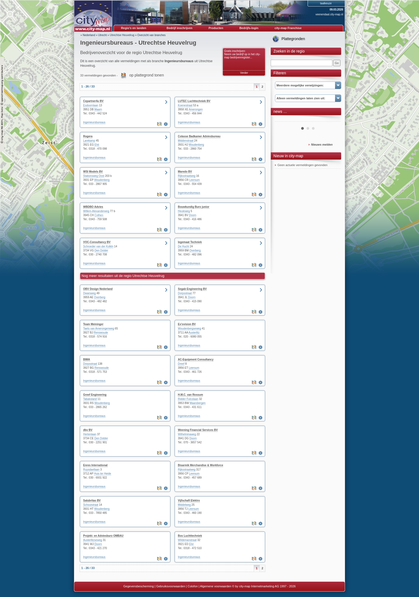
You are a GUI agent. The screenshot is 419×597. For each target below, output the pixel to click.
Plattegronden (293, 39)
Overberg (195, 250)
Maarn (98, 109)
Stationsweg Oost (93, 175)
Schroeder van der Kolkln (98, 246)
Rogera (87, 136)
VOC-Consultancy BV (97, 242)
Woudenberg (196, 144)
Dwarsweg (89, 293)
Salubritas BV (92, 500)
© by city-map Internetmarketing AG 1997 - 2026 (264, 586)
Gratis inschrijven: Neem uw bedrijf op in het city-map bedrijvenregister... (242, 54)
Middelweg (184, 504)
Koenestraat (185, 105)
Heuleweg (184, 211)
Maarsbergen (198, 403)
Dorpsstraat (185, 293)
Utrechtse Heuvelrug (122, 35)
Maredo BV (185, 171)
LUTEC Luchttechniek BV (194, 101)
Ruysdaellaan (91, 469)
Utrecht (102, 35)
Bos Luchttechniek (190, 535)
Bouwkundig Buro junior (193, 206)
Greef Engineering (95, 394)
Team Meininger (93, 324)
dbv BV (87, 430)
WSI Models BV (93, 171)
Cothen (98, 215)
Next (333, 119)
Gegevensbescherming (138, 586)
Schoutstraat (90, 504)
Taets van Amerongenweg (98, 328)
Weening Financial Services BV (198, 430)
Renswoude (101, 332)
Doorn (192, 215)
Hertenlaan (89, 434)
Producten (216, 28)
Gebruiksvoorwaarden (170, 586)
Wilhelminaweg (187, 434)
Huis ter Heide (102, 473)
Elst (96, 144)
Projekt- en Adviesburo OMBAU (103, 535)
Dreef (181, 363)
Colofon (193, 586)
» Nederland (87, 35)
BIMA (86, 359)
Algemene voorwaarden (215, 586)
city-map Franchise (287, 28)
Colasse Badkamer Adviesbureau (199, 136)
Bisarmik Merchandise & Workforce (200, 465)
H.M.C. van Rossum (190, 394)
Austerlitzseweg (92, 540)
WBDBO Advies (93, 206)
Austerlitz (194, 332)
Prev (281, 119)
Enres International (95, 465)
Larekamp (89, 140)
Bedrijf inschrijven (179, 28)
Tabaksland (90, 399)
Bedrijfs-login (248, 28)
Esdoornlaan (90, 105)
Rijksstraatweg (186, 175)
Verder (244, 72)
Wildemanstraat (187, 540)
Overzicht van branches (151, 35)
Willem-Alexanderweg (96, 211)
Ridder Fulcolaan (188, 399)
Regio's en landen (133, 28)
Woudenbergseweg (189, 328)
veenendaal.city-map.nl (329, 14)
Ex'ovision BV (187, 324)
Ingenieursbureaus (94, 122)
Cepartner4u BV (93, 101)
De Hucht (183, 246)
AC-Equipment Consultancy (195, 359)
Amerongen (196, 109)
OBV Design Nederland (97, 288)
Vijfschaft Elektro (189, 500)
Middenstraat (185, 140)
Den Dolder (101, 250)
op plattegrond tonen (146, 75)
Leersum (194, 179)
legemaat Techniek (190, 242)
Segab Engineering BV (192, 288)
